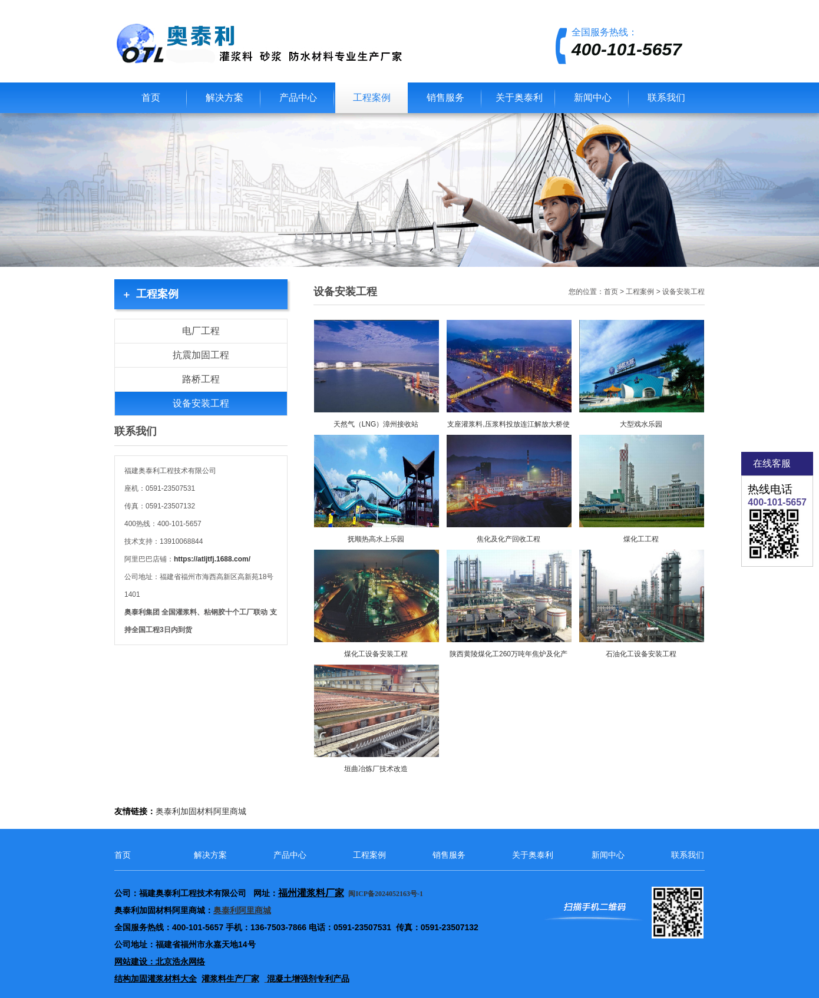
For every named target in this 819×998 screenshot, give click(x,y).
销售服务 (445, 97)
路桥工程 (201, 379)
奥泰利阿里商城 (242, 910)
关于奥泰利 (519, 97)
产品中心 (298, 97)
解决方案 (224, 97)
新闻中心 (593, 97)
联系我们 (666, 97)
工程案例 (372, 97)
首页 (150, 97)
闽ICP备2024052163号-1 (386, 894)
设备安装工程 (201, 403)
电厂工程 (201, 331)
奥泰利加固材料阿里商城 (201, 811)
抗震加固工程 (201, 355)
